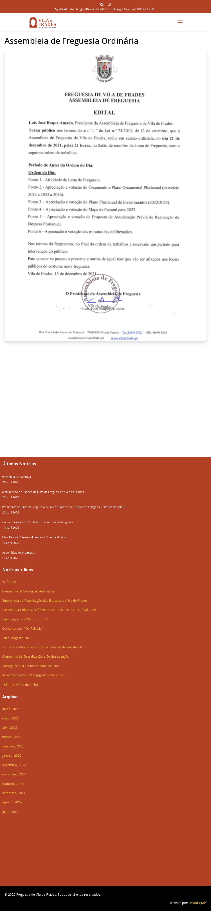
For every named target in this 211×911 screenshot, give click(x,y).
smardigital (198, 903)
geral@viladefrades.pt (95, 9)
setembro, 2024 (13, 793)
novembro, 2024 (14, 774)
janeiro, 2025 (11, 755)
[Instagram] (109, 4)
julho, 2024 (10, 811)
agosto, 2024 (12, 802)
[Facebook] (101, 4)
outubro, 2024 (12, 784)
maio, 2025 (10, 718)
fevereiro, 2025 (13, 746)
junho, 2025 (11, 709)
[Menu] (180, 22)
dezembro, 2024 (14, 765)
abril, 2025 (9, 727)
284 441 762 (66, 9)
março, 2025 (11, 737)
